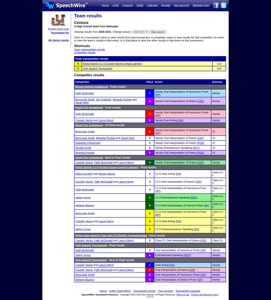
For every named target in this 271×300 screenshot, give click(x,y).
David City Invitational (89, 107)
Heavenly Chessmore (87, 142)
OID (200, 101)
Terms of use (182, 294)
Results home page (58, 28)
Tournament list (60, 32)
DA (180, 120)
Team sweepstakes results (89, 49)
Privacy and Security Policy (204, 294)
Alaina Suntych (84, 173)
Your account (181, 5)
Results (165, 5)
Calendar (152, 5)
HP (158, 94)
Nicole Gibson (107, 173)
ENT (196, 147)
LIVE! (116, 5)
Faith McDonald (84, 93)
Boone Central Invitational (91, 86)
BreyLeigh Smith (85, 99)
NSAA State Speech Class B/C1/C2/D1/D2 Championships (111, 235)
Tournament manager (187, 290)
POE (200, 142)
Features (128, 5)
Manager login (201, 5)
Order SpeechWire (120, 290)
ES (196, 229)
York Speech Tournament (97, 68)
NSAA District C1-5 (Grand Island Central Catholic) (112, 63)
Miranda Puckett (122, 99)
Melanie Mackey (84, 205)
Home (105, 5)
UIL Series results (58, 40)
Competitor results (85, 52)
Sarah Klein (82, 102)
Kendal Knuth (83, 147)
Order (140, 5)
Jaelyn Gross (83, 197)
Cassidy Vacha (84, 120)
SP (206, 205)
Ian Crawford (103, 99)
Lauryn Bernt (105, 120)
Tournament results (144, 290)
